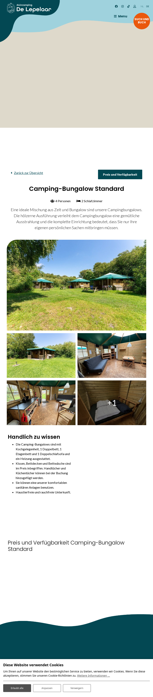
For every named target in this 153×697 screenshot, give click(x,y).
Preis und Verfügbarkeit (120, 174)
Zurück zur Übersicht (28, 173)
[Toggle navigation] (115, 16)
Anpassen (47, 687)
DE (147, 6)
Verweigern (76, 687)
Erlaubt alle (17, 687)
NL (142, 6)
